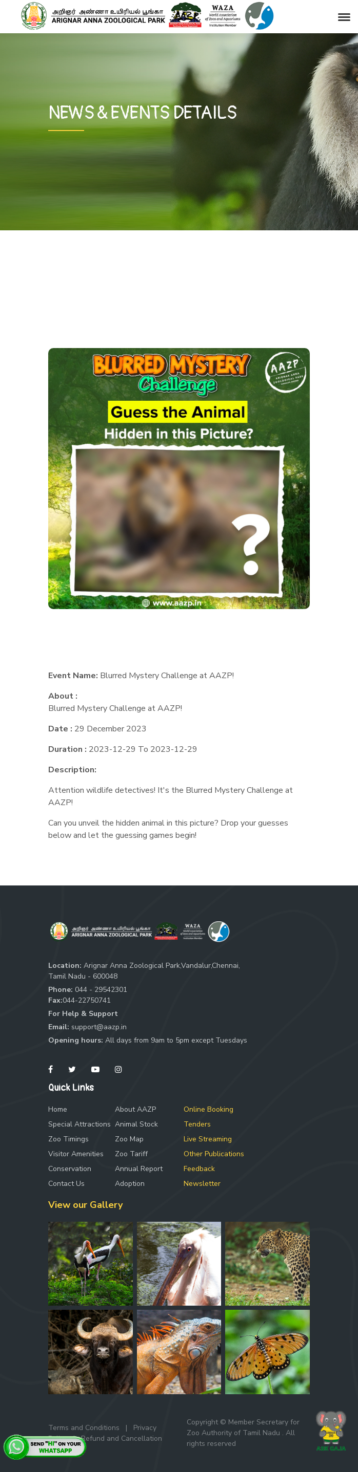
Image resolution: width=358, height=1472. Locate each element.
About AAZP (135, 1109)
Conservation (69, 1169)
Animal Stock (136, 1124)
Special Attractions (79, 1124)
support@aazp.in (99, 1027)
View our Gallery (85, 1205)
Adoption (130, 1183)
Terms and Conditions (84, 1428)
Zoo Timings (68, 1139)
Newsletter (202, 1183)
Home (57, 1109)
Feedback (199, 1169)
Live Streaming (208, 1139)
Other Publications (214, 1154)
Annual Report (139, 1169)
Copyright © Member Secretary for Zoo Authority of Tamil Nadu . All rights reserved (243, 1432)
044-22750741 (87, 1000)
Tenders (197, 1124)
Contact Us (66, 1183)
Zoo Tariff (131, 1154)
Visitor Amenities (76, 1154)
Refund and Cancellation (121, 1438)
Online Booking (208, 1109)
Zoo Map (129, 1139)
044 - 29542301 (101, 989)
